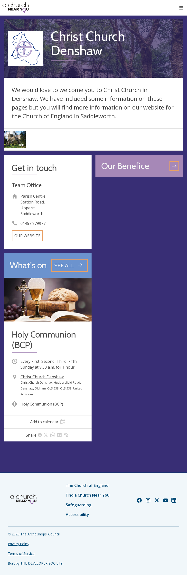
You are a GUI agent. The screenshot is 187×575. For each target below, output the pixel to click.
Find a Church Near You (88, 495)
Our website (27, 235)
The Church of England (87, 485)
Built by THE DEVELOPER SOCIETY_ (36, 563)
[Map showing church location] (139, 224)
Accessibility (77, 514)
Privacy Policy (18, 543)
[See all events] (69, 265)
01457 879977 (33, 223)
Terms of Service (21, 553)
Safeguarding (78, 504)
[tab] (48, 421)
